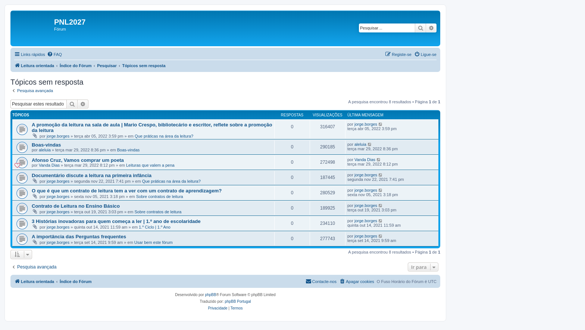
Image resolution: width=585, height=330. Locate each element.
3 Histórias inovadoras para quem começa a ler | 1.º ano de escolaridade (116, 221)
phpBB (210, 295)
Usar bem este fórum (153, 242)
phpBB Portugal (238, 301)
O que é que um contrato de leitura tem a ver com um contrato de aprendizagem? (127, 191)
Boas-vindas (46, 145)
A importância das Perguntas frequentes (79, 236)
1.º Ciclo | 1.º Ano (155, 227)
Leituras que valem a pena (150, 165)
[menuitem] (54, 54)
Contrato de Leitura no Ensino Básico (76, 206)
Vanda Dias (49, 165)
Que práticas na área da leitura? (164, 136)
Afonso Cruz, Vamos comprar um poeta (78, 160)
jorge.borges (58, 136)
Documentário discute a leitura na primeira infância (91, 175)
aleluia (45, 150)
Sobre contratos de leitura (159, 196)
